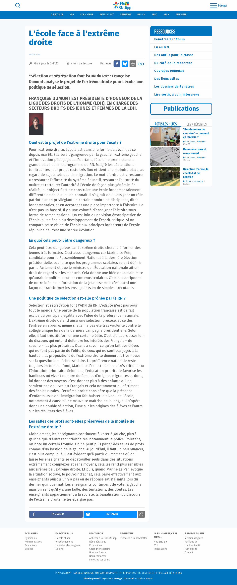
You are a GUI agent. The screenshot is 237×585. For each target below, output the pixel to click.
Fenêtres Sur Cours (169, 39)
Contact (189, 552)
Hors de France (97, 552)
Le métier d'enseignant (68, 545)
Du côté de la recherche (173, 63)
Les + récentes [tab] (197, 124)
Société (29, 549)
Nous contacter (97, 556)
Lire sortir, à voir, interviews (176, 94)
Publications (160, 549)
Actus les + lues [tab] (166, 124)
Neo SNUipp (160, 542)
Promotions (95, 545)
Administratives (33, 542)
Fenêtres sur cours (99, 560)
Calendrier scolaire (99, 549)
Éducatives (31, 545)
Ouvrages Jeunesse (169, 70)
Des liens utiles (166, 78)
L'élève (59, 549)
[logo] (122, 5)
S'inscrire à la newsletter (133, 538)
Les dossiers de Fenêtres (174, 86)
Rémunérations (97, 542)
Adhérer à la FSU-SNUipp (103, 538)
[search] (17, 5)
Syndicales (31, 538)
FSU (156, 545)
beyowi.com (107, 578)
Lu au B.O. (162, 47)
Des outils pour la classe (173, 55)
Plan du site (191, 549)
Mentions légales (194, 538)
